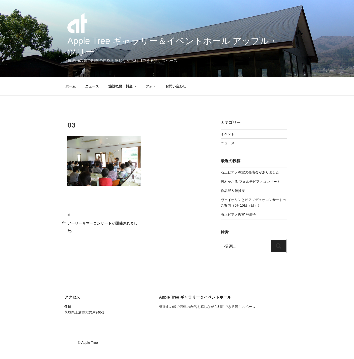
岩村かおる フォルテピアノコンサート (250, 182)
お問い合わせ (175, 86)
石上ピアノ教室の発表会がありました (250, 172)
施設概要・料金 (122, 86)
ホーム (70, 86)
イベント (228, 134)
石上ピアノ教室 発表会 (238, 214)
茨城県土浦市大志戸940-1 (84, 312)
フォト (151, 86)
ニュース (92, 86)
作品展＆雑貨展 (233, 191)
